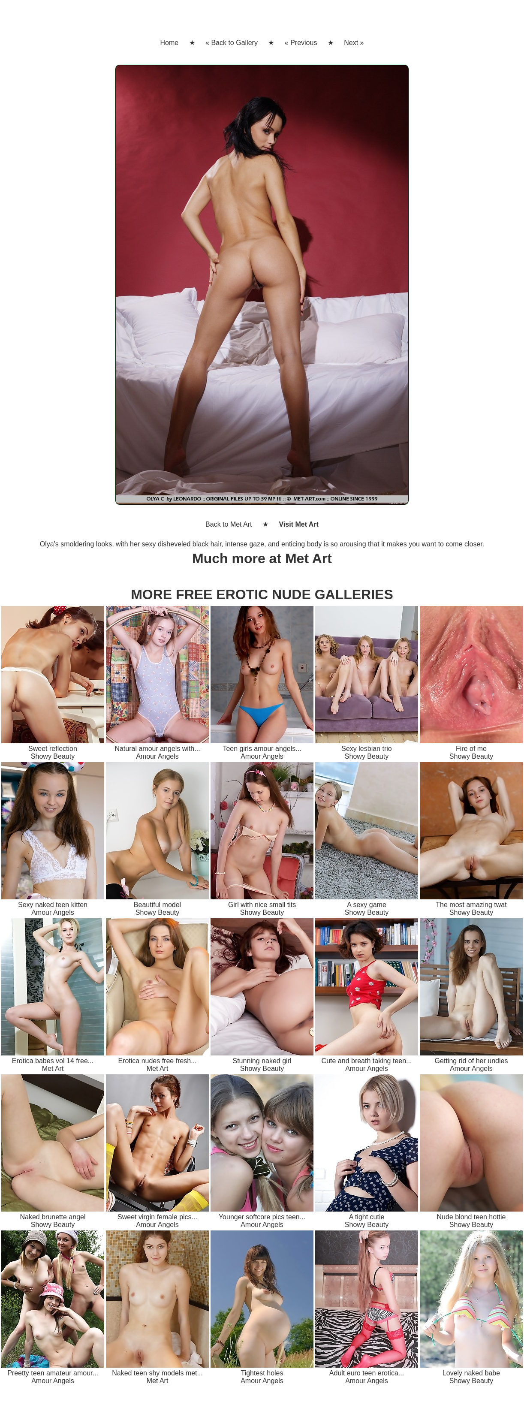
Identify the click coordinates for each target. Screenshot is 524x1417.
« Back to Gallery (231, 42)
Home (169, 42)
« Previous (301, 42)
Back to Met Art (228, 524)
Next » (354, 42)
